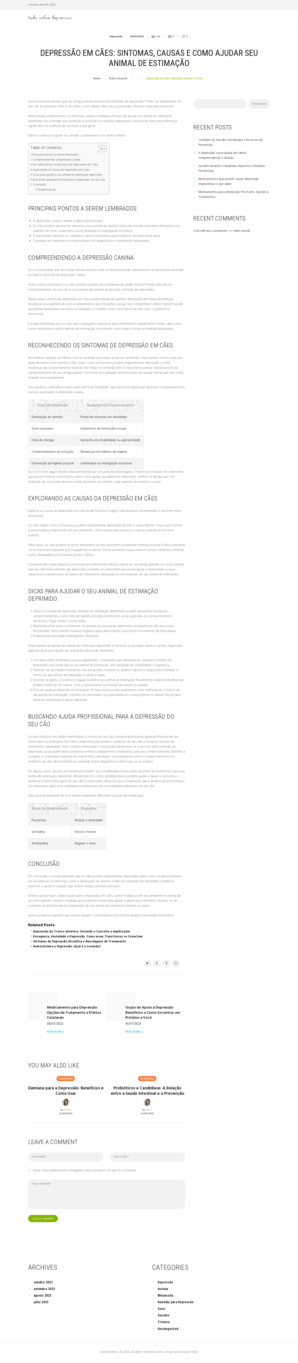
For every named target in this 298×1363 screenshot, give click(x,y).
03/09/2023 (147, 1116)
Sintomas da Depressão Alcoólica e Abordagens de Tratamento (82, 942)
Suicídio (164, 1317)
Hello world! (244, 232)
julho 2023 (41, 1304)
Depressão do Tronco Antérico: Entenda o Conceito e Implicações (84, 932)
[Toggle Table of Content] (107, 149)
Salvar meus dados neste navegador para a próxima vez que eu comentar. (85, 1172)
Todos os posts (118, 79)
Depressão (116, 38)
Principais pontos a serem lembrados (57, 155)
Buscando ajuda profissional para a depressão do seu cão (72, 180)
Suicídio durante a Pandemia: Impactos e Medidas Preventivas (233, 169)
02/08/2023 (66, 1109)
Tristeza (164, 1324)
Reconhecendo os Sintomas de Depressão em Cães (68, 165)
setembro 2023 (45, 1291)
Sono (161, 1311)
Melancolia (166, 1297)
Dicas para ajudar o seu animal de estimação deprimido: (71, 175)
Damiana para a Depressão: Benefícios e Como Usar (65, 1086)
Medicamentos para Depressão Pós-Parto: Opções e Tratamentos (234, 195)
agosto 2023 (43, 1297)
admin (67, 1106)
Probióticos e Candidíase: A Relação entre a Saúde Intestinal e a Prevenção (147, 1089)
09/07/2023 (137, 38)
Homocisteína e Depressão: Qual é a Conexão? (68, 947)
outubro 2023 (44, 1284)
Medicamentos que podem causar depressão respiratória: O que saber (230, 182)
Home (96, 79)
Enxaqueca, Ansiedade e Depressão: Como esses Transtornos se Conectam (90, 937)
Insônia (163, 1291)
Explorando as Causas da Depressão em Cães (64, 170)
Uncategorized (169, 1331)
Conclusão (40, 185)
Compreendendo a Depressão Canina (58, 160)
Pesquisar (259, 105)
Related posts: (47, 190)
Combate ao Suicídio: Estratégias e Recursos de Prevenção (231, 143)
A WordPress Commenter (211, 232)
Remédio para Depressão (177, 1304)
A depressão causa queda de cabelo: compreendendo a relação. (224, 156)
